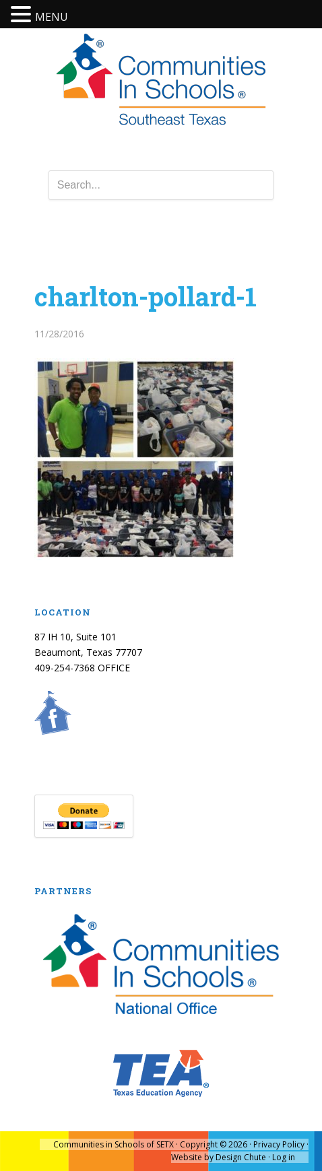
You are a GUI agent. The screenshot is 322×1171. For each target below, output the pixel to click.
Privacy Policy (278, 1144)
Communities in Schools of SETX (113, 1144)
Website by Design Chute (218, 1157)
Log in (283, 1157)
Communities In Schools (161, 80)
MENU (51, 16)
